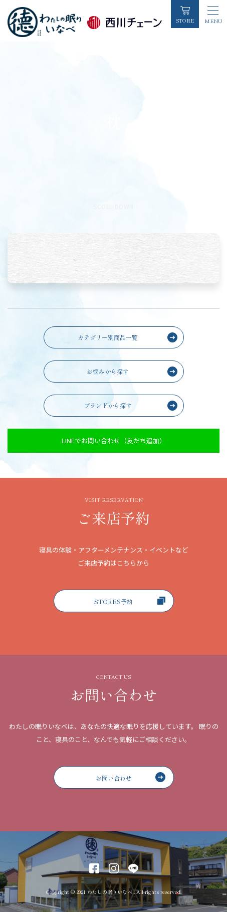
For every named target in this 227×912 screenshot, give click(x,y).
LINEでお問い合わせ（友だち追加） (114, 440)
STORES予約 (129, 601)
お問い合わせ (130, 777)
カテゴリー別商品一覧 (108, 337)
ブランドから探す (108, 405)
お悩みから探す (108, 371)
